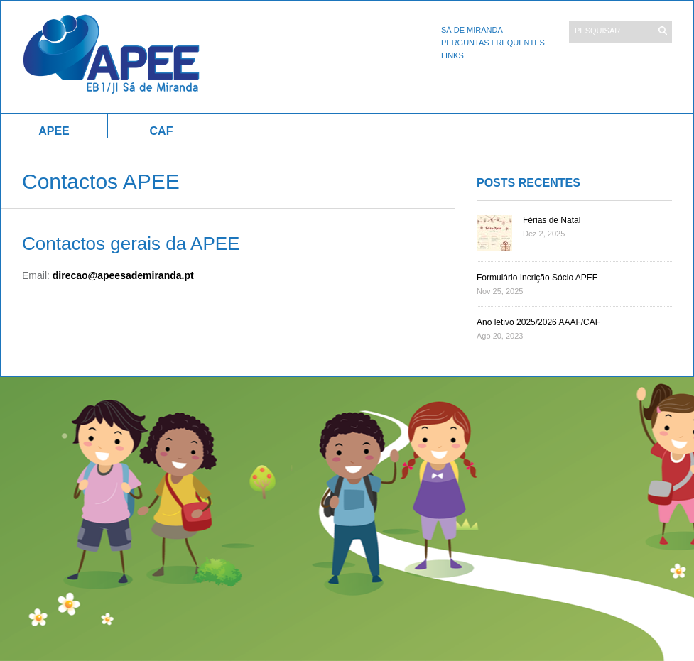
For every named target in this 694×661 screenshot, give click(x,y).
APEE (54, 131)
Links (452, 55)
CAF (161, 131)
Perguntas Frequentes (493, 42)
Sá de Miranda (472, 30)
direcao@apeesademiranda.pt (123, 275)
